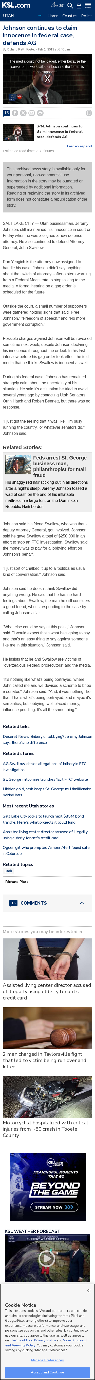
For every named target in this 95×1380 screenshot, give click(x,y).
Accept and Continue (47, 1372)
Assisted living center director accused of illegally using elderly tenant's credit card (47, 991)
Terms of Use (21, 1340)
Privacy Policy (45, 1340)
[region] (47, 1332)
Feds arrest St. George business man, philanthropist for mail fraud (60, 466)
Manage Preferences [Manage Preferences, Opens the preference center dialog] (47, 1360)
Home (53, 16)
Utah (8, 871)
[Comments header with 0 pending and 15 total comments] (47, 903)
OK (89, 1291)
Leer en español (79, 146)
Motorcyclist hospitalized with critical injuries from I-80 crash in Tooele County (45, 1129)
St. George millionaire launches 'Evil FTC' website (45, 779)
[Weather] (58, 5)
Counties (69, 16)
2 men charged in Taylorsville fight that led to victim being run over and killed (44, 1060)
